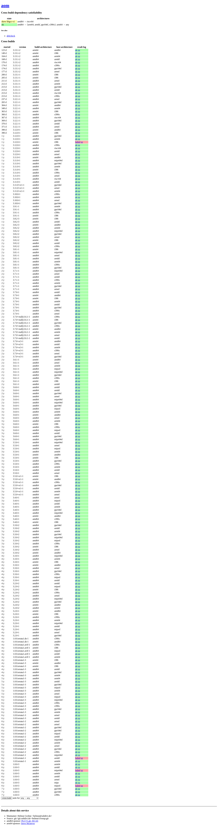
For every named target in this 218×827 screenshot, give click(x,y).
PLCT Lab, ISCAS (29, 821)
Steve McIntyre (28, 823)
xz (79, 50)
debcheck (11, 36)
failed (77, 142)
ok (76, 50)
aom (5, 5)
